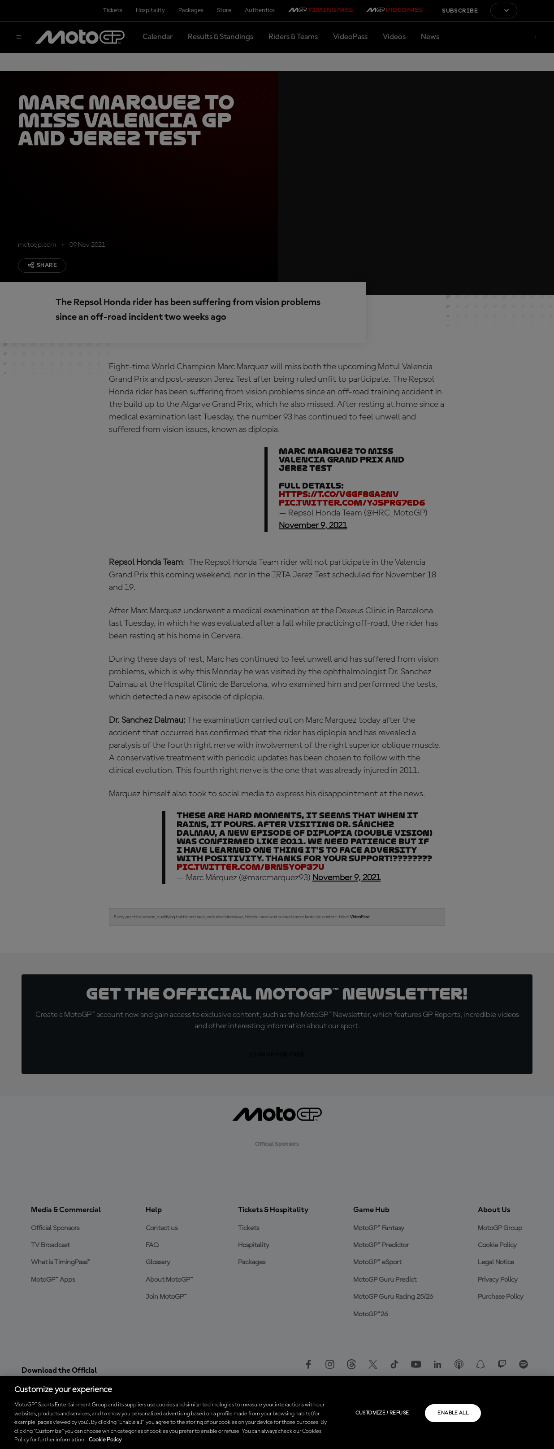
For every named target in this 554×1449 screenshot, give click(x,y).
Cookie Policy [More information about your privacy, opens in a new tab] (105, 1440)
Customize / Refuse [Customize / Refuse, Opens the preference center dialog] (382, 1413)
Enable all (452, 1413)
